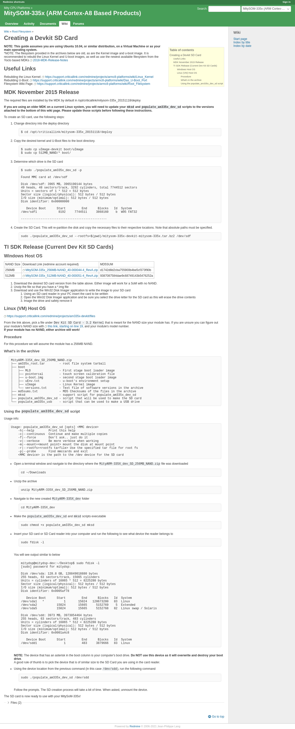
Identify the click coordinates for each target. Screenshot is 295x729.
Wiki (65, 24)
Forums (78, 24)
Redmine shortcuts (14, 1)
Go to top (218, 716)
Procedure (186, 76)
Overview (11, 24)
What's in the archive (191, 80)
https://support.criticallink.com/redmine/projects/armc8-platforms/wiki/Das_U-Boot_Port (90, 80)
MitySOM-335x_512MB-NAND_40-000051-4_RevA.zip (62, 275)
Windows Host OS (186, 69)
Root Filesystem (21, 31)
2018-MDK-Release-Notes (50, 60)
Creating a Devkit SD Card (185, 55)
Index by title (241, 42)
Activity (29, 24)
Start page (240, 39)
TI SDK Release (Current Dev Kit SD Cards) (195, 65)
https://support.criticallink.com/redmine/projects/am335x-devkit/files (51, 316)
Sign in (287, 1)
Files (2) (16, 702)
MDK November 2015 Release (188, 62)
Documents (48, 24)
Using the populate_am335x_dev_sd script (202, 83)
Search (202, 8)
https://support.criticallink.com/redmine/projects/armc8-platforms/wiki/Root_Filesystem (93, 84)
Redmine (135, 726)
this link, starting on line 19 (65, 326)
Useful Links (179, 59)
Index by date (242, 46)
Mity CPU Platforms (17, 8)
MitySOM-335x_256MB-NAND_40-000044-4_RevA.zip (62, 270)
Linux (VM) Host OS (187, 73)
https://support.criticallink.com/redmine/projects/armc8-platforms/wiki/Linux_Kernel (99, 77)
